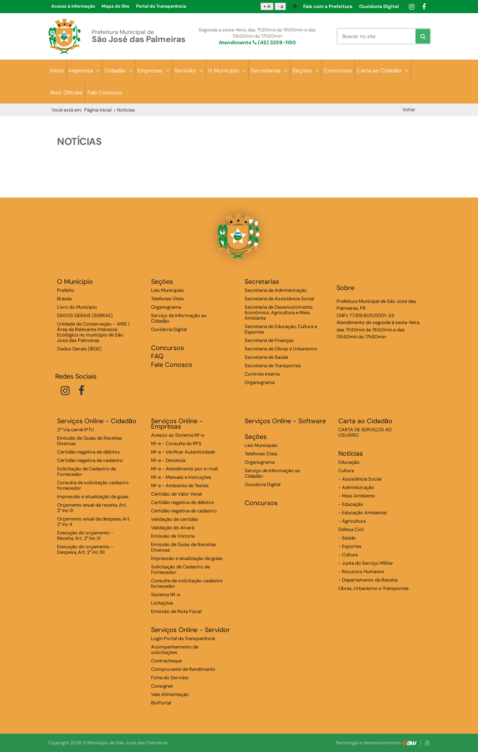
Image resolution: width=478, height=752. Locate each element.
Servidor (188, 70)
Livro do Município (77, 307)
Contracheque (166, 660)
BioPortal (161, 703)
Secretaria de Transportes (273, 365)
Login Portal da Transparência (183, 638)
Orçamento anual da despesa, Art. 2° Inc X (94, 521)
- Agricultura (352, 521)
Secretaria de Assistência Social (279, 298)
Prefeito (65, 290)
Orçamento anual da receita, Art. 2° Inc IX (92, 507)
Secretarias (269, 70)
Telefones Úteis (167, 298)
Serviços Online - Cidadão (96, 421)
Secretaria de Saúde (266, 357)
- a (280, 6)
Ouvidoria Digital (379, 6)
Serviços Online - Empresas (177, 423)
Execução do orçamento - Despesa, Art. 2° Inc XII (85, 549)
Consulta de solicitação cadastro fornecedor (93, 485)
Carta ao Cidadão (383, 70)
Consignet (162, 686)
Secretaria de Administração (276, 290)
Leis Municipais (167, 290)
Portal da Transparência (161, 6)
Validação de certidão (174, 519)
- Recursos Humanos (361, 571)
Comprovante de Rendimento (183, 669)
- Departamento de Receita (368, 580)
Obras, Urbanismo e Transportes (373, 588)
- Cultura (348, 554)
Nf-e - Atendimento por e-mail (184, 468)
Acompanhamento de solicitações (174, 649)
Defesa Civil (351, 529)
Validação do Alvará (172, 527)
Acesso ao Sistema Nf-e (177, 435)
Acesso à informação (73, 6)
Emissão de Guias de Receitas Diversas (89, 440)
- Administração (356, 487)
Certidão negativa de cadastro (90, 460)
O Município (227, 70)
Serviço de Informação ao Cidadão (179, 318)
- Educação (350, 504)
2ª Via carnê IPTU (75, 429)
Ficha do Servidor (170, 677)
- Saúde (346, 538)
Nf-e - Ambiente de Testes (180, 485)
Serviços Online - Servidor (190, 630)
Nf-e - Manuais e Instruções (181, 477)
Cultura (346, 470)
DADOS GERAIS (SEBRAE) (85, 315)
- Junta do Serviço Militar (365, 563)
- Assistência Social (359, 479)
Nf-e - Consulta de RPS (176, 443)
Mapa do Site (115, 6)
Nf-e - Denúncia (168, 460)
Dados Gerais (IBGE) (79, 348)
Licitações (162, 603)
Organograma (166, 307)
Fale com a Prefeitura (328, 6)
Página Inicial (98, 110)
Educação (349, 462)
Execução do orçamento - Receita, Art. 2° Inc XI (85, 535)
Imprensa (84, 70)
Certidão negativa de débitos (88, 452)
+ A (267, 6)
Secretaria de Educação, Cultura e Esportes (281, 329)
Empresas (154, 70)
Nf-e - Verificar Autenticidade (183, 452)
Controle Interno (262, 374)
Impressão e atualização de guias (93, 496)
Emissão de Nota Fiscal (176, 611)
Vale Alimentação (170, 694)
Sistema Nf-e (165, 594)
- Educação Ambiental (362, 512)
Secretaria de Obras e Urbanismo (281, 348)
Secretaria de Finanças (269, 340)
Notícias (350, 453)
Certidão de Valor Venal (176, 494)
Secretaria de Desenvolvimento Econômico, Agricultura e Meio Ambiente (279, 312)
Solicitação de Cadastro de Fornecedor (86, 471)
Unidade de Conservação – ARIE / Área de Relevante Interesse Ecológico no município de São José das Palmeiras (93, 332)
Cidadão (119, 70)
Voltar (408, 109)
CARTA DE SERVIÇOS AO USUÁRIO (365, 432)
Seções (306, 70)
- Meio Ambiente (356, 496)
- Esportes (350, 546)
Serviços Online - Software (285, 421)
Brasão (64, 298)
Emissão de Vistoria (173, 536)
